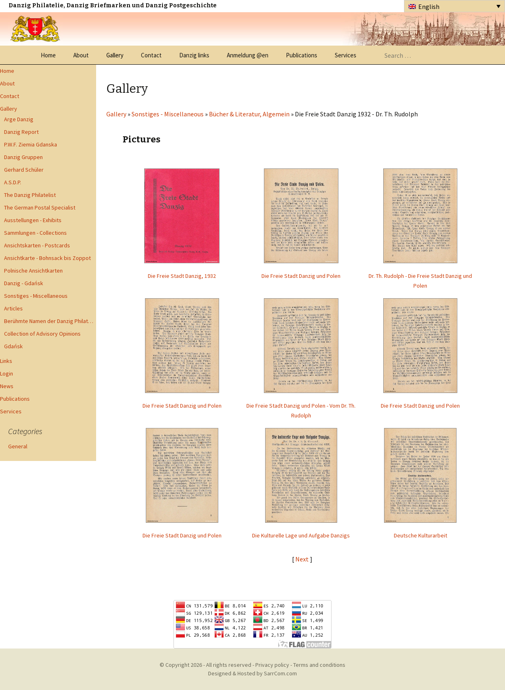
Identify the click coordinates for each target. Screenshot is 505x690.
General (17, 446)
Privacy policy (272, 664)
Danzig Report (21, 131)
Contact (151, 55)
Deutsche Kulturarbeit (420, 535)
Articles (13, 308)
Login (6, 373)
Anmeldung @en (247, 55)
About (81, 55)
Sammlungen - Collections (35, 232)
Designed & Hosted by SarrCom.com (252, 673)
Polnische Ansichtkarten (33, 270)
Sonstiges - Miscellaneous (36, 295)
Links (6, 361)
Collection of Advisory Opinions (42, 333)
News (6, 386)
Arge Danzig (18, 119)
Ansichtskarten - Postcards (37, 245)
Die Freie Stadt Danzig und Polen (300, 275)
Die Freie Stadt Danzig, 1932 (182, 275)
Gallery (114, 55)
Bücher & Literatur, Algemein (249, 114)
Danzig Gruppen (23, 157)
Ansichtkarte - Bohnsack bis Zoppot (47, 258)
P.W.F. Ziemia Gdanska (30, 144)
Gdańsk (13, 346)
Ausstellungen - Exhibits (32, 220)
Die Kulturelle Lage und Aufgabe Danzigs (301, 535)
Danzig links (194, 55)
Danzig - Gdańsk (23, 283)
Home (48, 55)
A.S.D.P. (12, 182)
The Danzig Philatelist (30, 195)
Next (302, 559)
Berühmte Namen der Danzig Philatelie (50, 321)
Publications (301, 55)
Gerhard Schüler (24, 169)
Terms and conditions (319, 664)
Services (345, 55)
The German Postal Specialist (39, 207)
